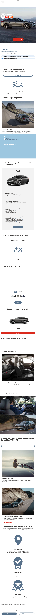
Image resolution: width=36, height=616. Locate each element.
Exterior (15, 291)
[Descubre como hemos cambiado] (10, 58)
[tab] (15, 292)
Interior (20, 291)
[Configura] (9, 614)
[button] (18, 25)
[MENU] (2, 1)
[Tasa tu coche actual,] (8, 56)
